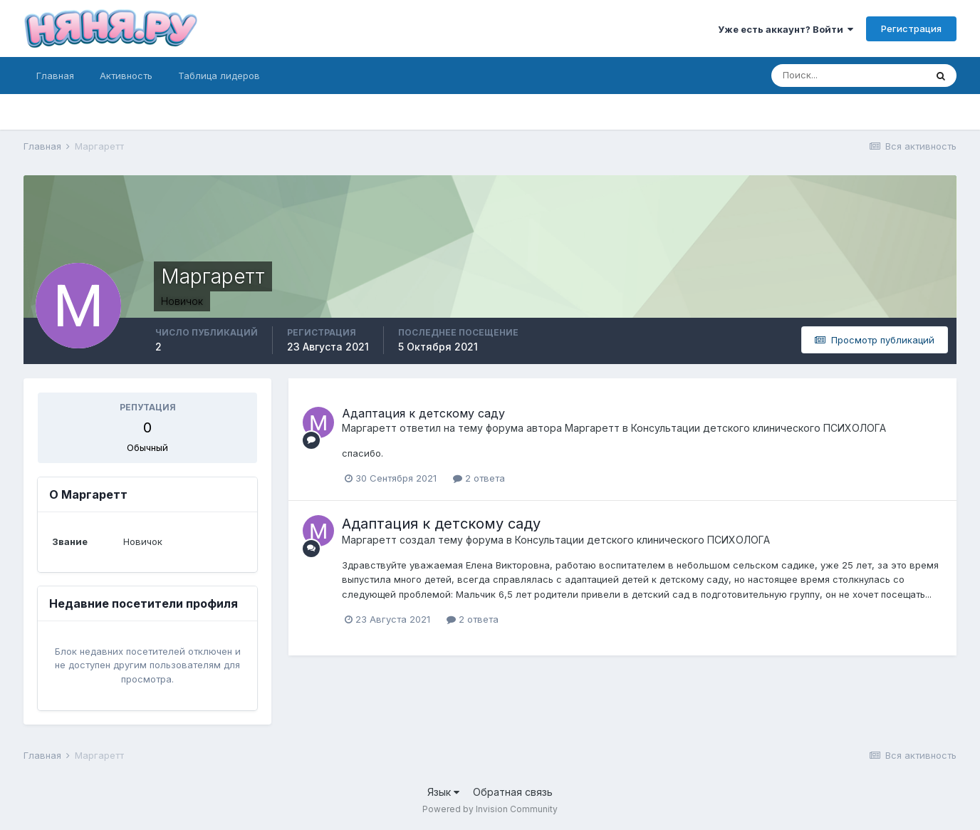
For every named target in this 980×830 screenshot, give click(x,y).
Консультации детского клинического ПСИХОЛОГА (758, 428)
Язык (443, 792)
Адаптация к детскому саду (423, 413)
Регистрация (911, 28)
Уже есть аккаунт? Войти (785, 29)
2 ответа (479, 478)
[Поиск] (848, 75)
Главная (55, 75)
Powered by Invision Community (490, 809)
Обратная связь (513, 792)
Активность (126, 75)
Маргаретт (369, 428)
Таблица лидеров (219, 75)
